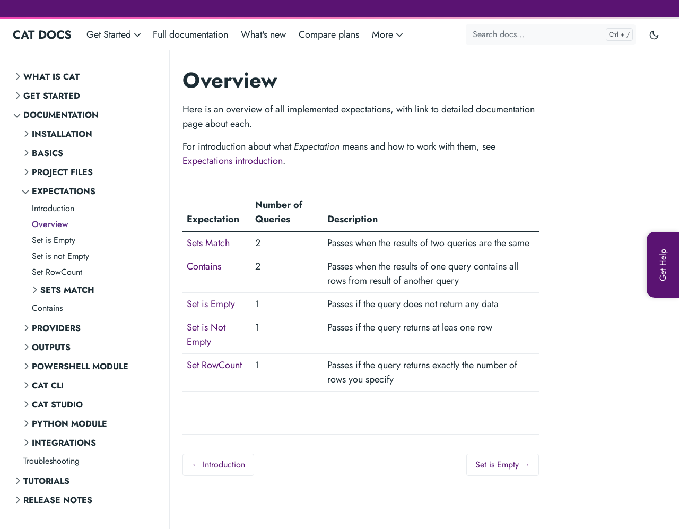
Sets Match (67, 290)
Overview (50, 224)
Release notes (57, 500)
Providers (56, 328)
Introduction (53, 208)
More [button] (388, 34)
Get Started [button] (114, 34)
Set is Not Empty (206, 334)
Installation (62, 134)
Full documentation (190, 34)
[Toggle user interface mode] (654, 34)
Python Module (69, 424)
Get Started (51, 96)
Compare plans (329, 34)
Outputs (51, 347)
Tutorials (46, 481)
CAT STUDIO (57, 404)
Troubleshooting (51, 461)
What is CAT (51, 77)
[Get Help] (663, 265)
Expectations (63, 191)
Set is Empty (53, 240)
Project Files (62, 172)
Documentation (61, 115)
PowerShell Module (80, 366)
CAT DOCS (42, 34)
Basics (47, 153)
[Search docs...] (551, 34)
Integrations (64, 443)
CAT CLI (48, 385)
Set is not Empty (60, 256)
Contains (47, 308)
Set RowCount (57, 272)
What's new (263, 34)
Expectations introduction (232, 161)
